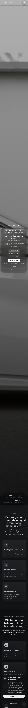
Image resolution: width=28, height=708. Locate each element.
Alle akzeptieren (14, 696)
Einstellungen (14, 700)
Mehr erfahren (18, 692)
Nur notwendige (14, 703)
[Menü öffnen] (24, 2)
